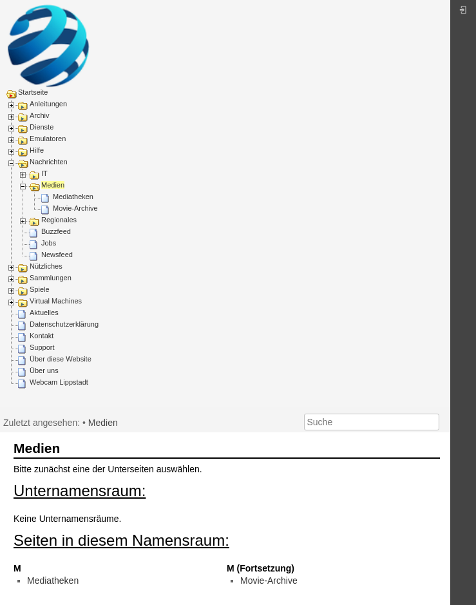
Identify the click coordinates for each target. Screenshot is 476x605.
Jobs (48, 243)
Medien (52, 185)
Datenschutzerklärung (64, 324)
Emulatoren (48, 138)
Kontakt (41, 336)
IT (44, 173)
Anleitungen (48, 104)
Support (42, 347)
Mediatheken (73, 196)
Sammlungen (50, 278)
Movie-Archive (75, 208)
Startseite (33, 92)
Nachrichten (49, 162)
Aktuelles (44, 312)
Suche (432, 422)
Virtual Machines (56, 301)
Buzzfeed (56, 231)
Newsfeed (57, 254)
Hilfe (37, 150)
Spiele (40, 289)
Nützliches (46, 266)
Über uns (44, 370)
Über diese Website (60, 359)
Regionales (59, 220)
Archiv (40, 115)
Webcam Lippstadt (59, 382)
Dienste (41, 127)
